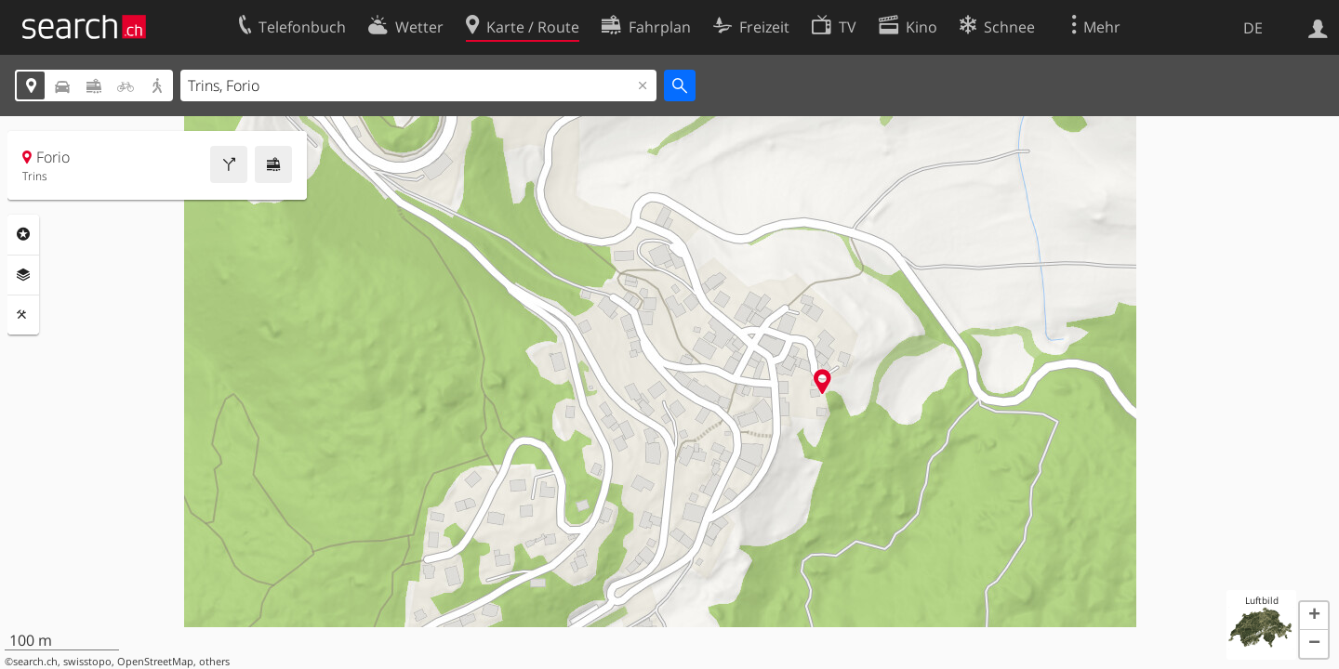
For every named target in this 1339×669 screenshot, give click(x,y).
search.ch (35, 661)
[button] (1314, 616)
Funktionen (23, 314)
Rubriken (23, 234)
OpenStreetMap (155, 661)
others (214, 661)
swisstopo (87, 661)
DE (1253, 28)
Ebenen (23, 275)
